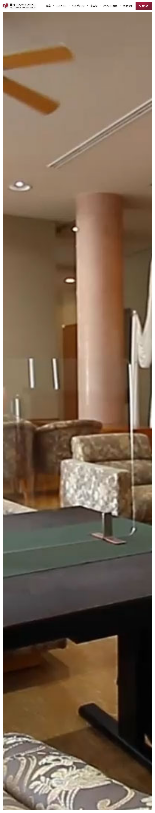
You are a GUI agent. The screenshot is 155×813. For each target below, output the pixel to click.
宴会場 (93, 5)
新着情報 (128, 5)
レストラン (61, 5)
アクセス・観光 (110, 5)
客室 (48, 5)
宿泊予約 (143, 6)
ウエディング (78, 5)
